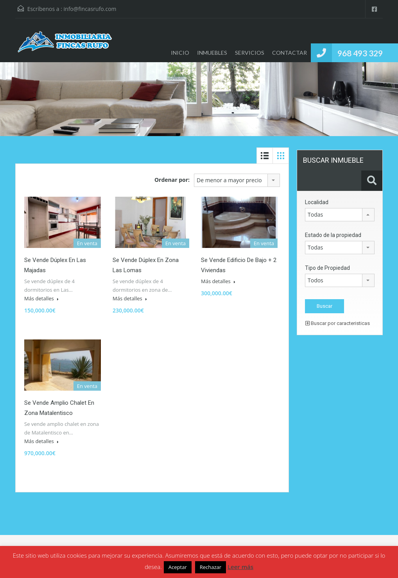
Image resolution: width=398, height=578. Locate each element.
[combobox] (237, 180)
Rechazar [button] (210, 567)
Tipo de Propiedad (327, 268)
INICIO (180, 52)
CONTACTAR (289, 52)
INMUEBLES (212, 52)
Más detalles (41, 298)
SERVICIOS (249, 52)
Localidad (316, 202)
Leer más (240, 567)
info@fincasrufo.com (90, 9)
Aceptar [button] (178, 567)
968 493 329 (360, 53)
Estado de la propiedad (333, 235)
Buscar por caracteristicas (337, 323)
